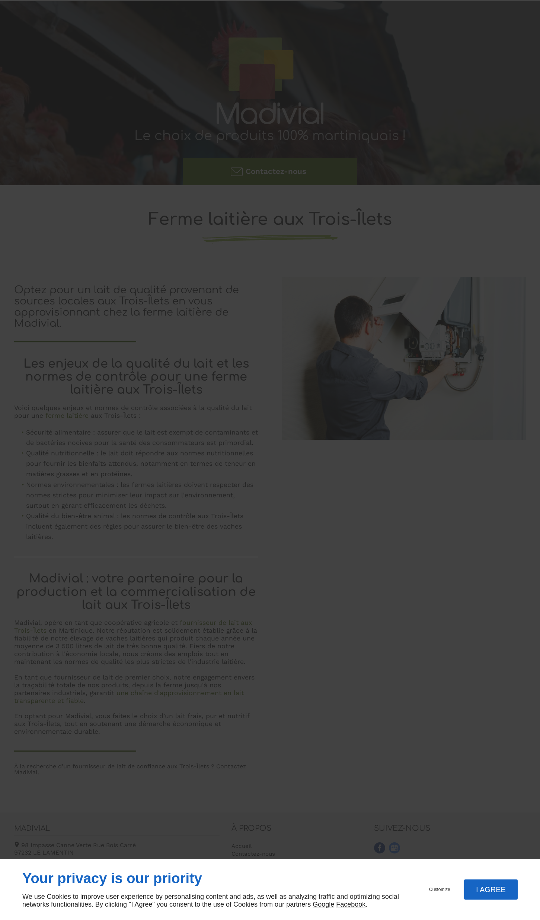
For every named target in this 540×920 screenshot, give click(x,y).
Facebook (350, 904)
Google (323, 904)
